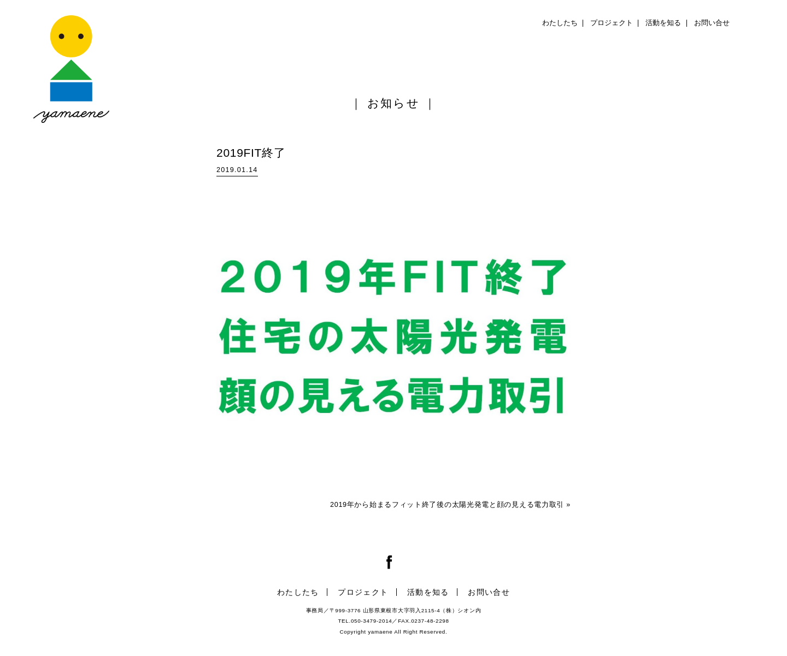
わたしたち (560, 23)
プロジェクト (611, 23)
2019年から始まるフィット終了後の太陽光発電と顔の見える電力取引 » (450, 505)
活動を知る (663, 23)
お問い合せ (712, 23)
